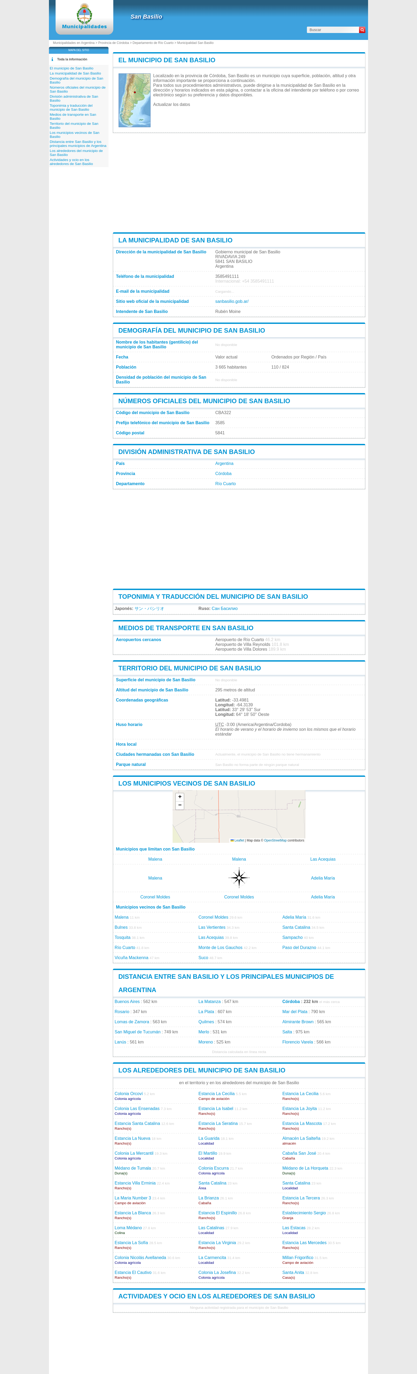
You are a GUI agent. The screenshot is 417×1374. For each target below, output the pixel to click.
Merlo (203, 1032)
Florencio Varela (297, 1042)
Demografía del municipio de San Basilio (191, 330)
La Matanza (209, 1001)
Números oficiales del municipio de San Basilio (204, 401)
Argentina (224, 463)
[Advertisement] (239, 182)
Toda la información (72, 59)
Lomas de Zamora (132, 1022)
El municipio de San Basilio (166, 60)
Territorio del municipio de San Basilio (189, 668)
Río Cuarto (225, 483)
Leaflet (237, 840)
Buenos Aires (127, 1001)
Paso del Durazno (299, 947)
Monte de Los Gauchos (220, 947)
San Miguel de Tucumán (138, 1032)
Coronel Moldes (155, 897)
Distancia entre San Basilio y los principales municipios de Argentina (78, 144)
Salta (287, 1032)
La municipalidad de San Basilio (175, 240)
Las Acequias (323, 859)
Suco (203, 957)
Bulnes (121, 927)
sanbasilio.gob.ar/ (231, 301)
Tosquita (123, 937)
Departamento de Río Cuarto (153, 43)
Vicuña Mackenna (131, 957)
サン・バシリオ (149, 608)
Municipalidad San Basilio (195, 43)
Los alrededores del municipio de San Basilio (201, 1070)
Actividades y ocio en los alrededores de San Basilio (216, 1296)
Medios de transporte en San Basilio (185, 628)
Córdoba (223, 473)
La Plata (206, 1011)
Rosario (122, 1011)
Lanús (120, 1042)
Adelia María (323, 878)
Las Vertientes (211, 927)
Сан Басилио (224, 608)
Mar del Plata (294, 1011)
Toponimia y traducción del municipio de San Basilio (213, 596)
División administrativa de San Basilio (186, 451)
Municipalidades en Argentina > (75, 43)
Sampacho (292, 937)
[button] (180, 797)
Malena (155, 859)
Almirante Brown (298, 1022)
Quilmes (206, 1022)
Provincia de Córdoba (113, 43)
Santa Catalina (296, 927)
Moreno (205, 1042)
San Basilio (146, 16)
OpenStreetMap (275, 840)
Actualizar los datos (171, 104)
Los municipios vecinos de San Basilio (186, 783)
